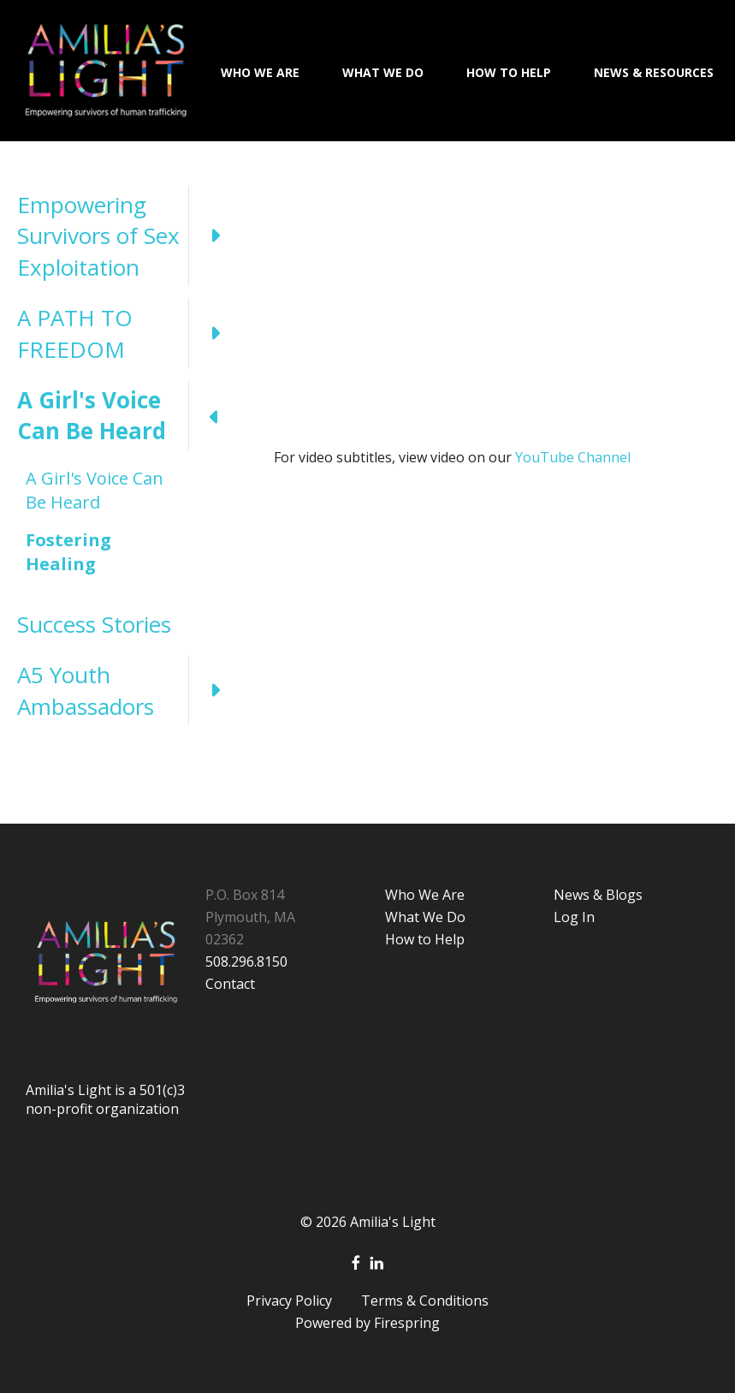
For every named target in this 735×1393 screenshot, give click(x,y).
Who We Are (260, 72)
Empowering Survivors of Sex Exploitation (128, 236)
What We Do (383, 72)
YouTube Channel (571, 457)
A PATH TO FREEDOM (128, 333)
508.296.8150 (246, 961)
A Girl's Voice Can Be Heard (128, 415)
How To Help (508, 72)
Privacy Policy (289, 1300)
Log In (574, 917)
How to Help (425, 939)
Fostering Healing (68, 551)
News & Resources (654, 72)
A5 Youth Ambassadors (128, 690)
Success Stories (94, 624)
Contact (230, 983)
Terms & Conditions (425, 1300)
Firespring (407, 1322)
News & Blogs (598, 894)
